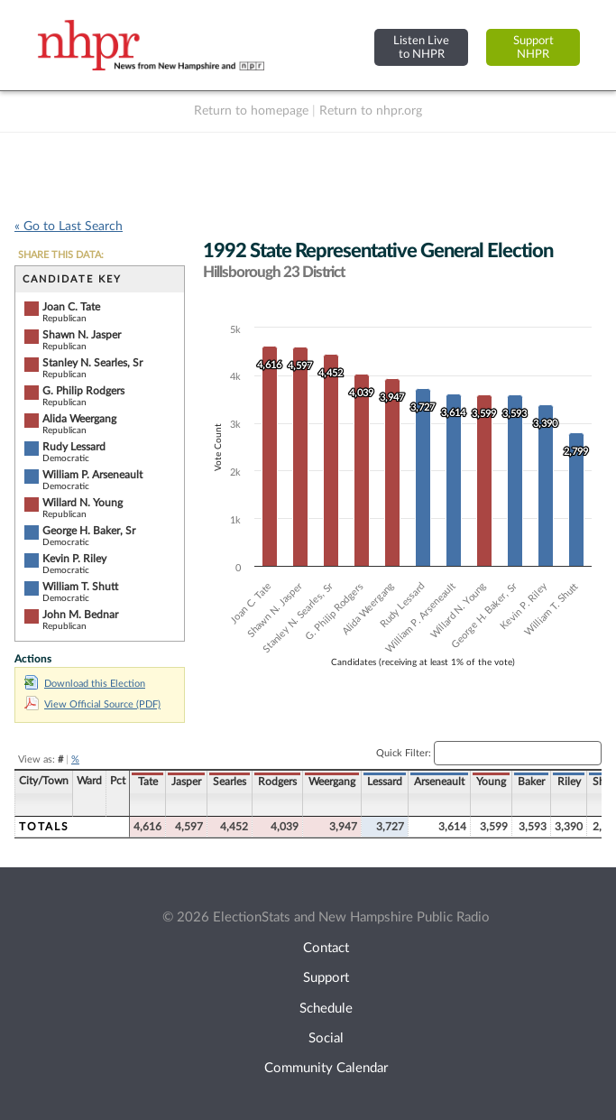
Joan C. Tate (71, 306)
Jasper (186, 781)
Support (326, 978)
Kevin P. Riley (74, 558)
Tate (148, 781)
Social (326, 1038)
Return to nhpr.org (370, 111)
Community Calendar (326, 1068)
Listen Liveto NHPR (421, 47)
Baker (531, 781)
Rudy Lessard (74, 446)
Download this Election (84, 684)
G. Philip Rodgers (83, 390)
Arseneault (439, 781)
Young (491, 781)
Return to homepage (251, 111)
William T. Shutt (80, 586)
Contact (326, 948)
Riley (569, 781)
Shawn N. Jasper (81, 334)
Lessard (384, 781)
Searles (229, 781)
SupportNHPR (533, 47)
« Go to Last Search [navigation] (68, 226)
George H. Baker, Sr (88, 530)
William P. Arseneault (92, 474)
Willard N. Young (82, 502)
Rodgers (277, 781)
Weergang (331, 781)
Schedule (326, 1008)
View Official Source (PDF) (92, 704)
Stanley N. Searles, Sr (92, 362)
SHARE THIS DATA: (61, 255)
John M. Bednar (80, 614)
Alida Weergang (79, 418)
